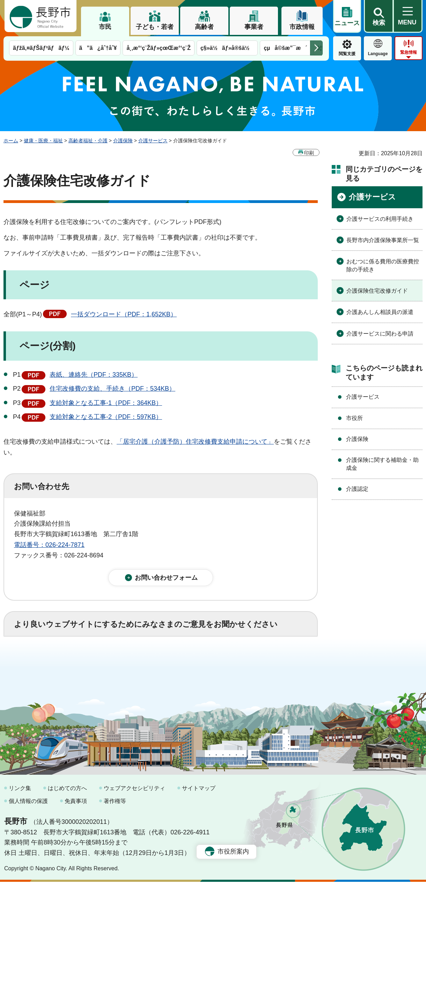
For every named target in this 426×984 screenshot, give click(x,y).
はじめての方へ (67, 890)
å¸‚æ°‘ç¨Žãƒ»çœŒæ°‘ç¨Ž (158, 48)
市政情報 (302, 26)
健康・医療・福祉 (43, 140)
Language (378, 53)
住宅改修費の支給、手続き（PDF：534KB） (112, 388)
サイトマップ (198, 890)
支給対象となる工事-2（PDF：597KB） (106, 416)
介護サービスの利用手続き (379, 219)
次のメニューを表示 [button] (316, 47)
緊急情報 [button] (408, 52)
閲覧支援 (347, 53)
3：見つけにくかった (182, 693)
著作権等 (115, 904)
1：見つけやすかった (54, 693)
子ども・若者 (155, 26)
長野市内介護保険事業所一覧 (382, 240)
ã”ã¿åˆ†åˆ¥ (98, 48)
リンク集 (20, 890)
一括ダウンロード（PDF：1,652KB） (124, 314)
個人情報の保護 (28, 904)
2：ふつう (99, 663)
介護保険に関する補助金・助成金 (382, 464)
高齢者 (204, 26)
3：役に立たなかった (163, 663)
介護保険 (123, 140)
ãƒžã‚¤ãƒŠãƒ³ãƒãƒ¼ (41, 48)
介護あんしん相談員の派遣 (379, 312)
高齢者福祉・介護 (88, 140)
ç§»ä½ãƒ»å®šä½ (227, 48)
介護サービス (153, 140)
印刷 (309, 153)
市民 (105, 26)
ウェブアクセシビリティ (134, 890)
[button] (378, 16)
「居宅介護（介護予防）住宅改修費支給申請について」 (195, 441)
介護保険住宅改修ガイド (377, 291)
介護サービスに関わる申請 (379, 334)
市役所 (354, 418)
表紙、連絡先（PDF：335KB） (94, 374)
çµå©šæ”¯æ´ (285, 48)
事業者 (253, 26)
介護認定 (357, 489)
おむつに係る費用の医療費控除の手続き (382, 265)
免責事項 (76, 904)
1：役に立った (45, 663)
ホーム (10, 140)
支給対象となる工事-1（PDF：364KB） (106, 402)
